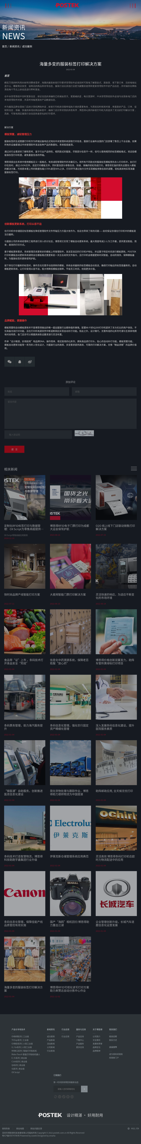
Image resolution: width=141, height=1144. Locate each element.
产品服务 (80, 1043)
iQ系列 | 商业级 (18, 1068)
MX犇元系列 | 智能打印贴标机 (24, 1050)
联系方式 (113, 1040)
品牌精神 (96, 1050)
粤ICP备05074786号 (11, 1135)
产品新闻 (51, 1040)
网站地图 (20, 1128)
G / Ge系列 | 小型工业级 (22, 1047)
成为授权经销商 (116, 1054)
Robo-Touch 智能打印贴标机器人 (26, 1054)
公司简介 (96, 1036)
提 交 (14, 451)
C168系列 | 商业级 (19, 1061)
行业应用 (65, 1036)
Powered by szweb (28, 1135)
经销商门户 (114, 1057)
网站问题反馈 (36, 1128)
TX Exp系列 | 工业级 (20, 1040)
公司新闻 (51, 1047)
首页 (5, 46)
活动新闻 (51, 1043)
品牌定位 (96, 1047)
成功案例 (27, 46)
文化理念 (96, 1040)
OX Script (16, 1072)
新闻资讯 (15, 46)
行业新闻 (51, 1050)
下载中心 (80, 1040)
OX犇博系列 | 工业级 (20, 1036)
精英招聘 (113, 1036)
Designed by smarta (46, 1135)
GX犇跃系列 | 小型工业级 (22, 1043)
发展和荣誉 (97, 1043)
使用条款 (6, 1128)
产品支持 (80, 1036)
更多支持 (80, 1047)
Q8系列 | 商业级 (18, 1065)
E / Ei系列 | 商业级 (19, 1057)
